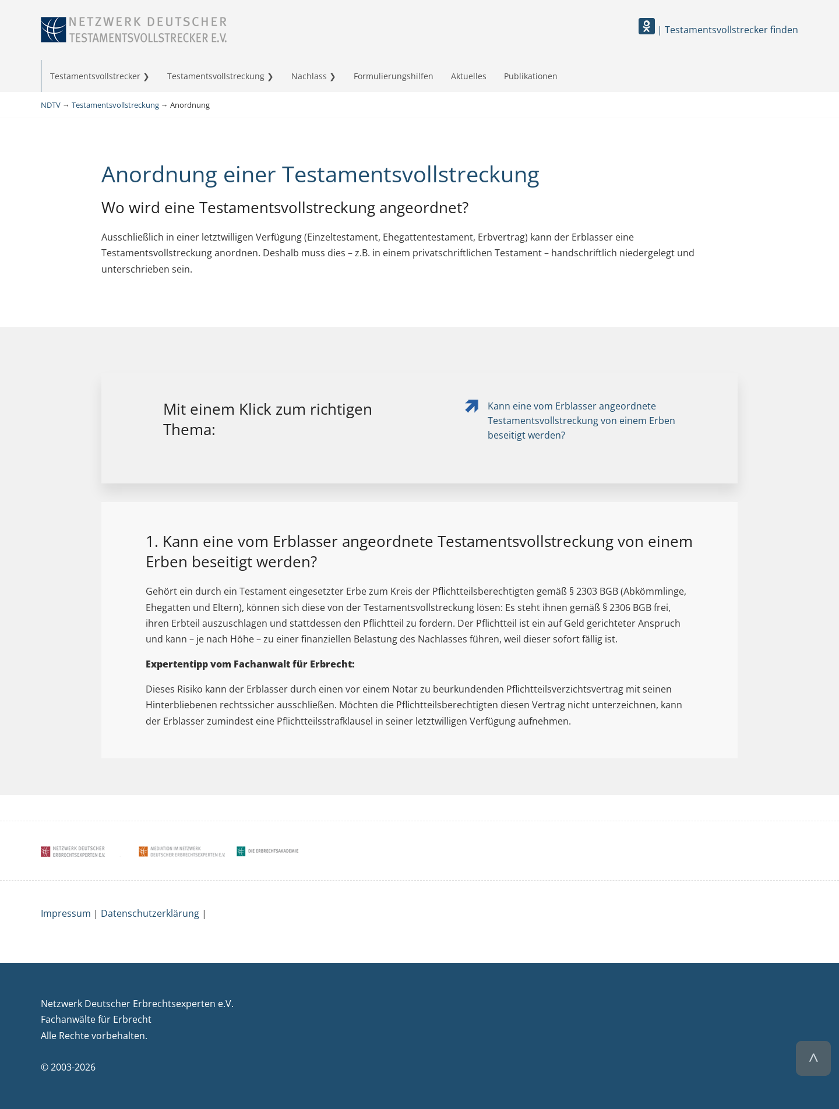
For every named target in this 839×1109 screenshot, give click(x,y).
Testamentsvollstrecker (95, 76)
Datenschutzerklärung (150, 913)
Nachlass (309, 76)
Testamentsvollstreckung (216, 76)
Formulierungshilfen (393, 76)
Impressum (66, 913)
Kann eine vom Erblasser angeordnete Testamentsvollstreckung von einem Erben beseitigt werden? (581, 421)
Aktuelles (469, 76)
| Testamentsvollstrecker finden (718, 29)
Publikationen (531, 76)
